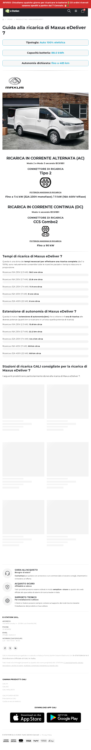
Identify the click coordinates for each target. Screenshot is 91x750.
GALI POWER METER (10, 696)
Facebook (5, 648)
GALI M (5, 684)
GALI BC (5, 687)
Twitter (10, 648)
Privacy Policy (47, 735)
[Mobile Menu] (76, 11)
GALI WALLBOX (8, 690)
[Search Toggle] (69, 11)
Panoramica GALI (9, 699)
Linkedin (15, 648)
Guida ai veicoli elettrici (11, 702)
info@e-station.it (9, 635)
